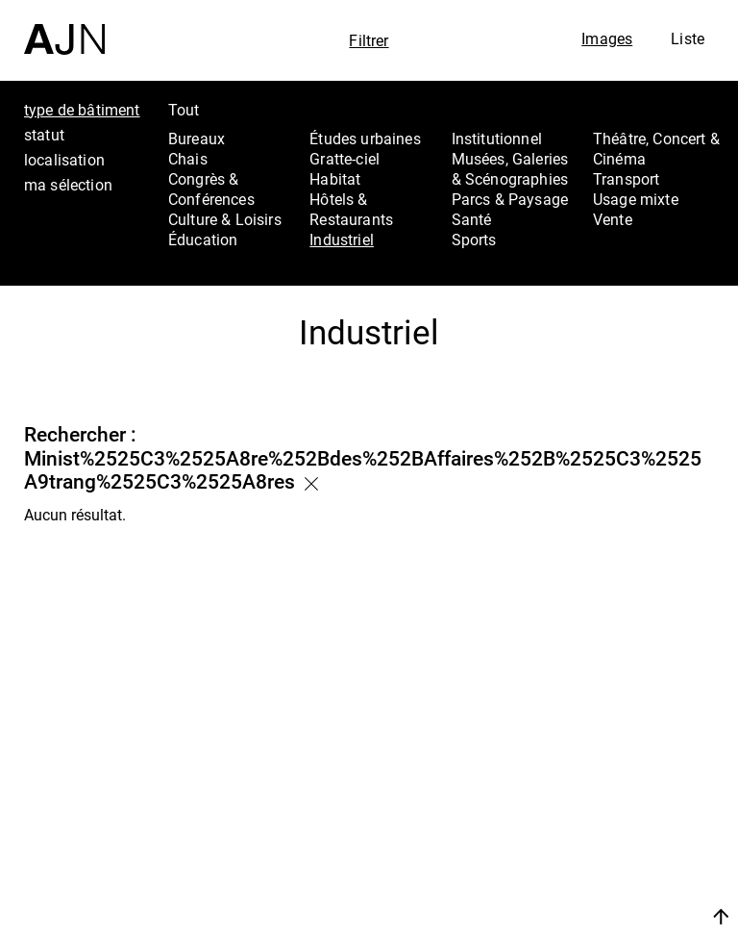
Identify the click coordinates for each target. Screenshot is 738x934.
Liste (687, 38)
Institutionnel (497, 138)
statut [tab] (44, 134)
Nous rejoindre (621, 893)
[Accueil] (64, 27)
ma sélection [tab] (68, 184)
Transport (626, 178)
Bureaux (196, 138)
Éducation (202, 239)
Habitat (334, 178)
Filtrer (368, 40)
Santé (472, 219)
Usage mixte (635, 199)
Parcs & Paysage (510, 199)
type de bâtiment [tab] (82, 109)
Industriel (341, 239)
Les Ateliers (629, 799)
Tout (184, 109)
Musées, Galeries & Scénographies (510, 168)
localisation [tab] (64, 159)
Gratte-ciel (344, 158)
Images (606, 38)
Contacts (617, 851)
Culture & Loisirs (225, 219)
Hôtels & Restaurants (351, 209)
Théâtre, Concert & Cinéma (656, 148)
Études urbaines (364, 138)
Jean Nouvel (632, 774)
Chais (188, 158)
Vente (612, 219)
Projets (608, 825)
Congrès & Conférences (211, 189)
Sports (474, 239)
